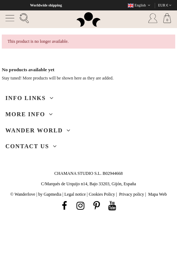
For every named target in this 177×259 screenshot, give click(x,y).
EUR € (165, 5)
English (140, 5)
